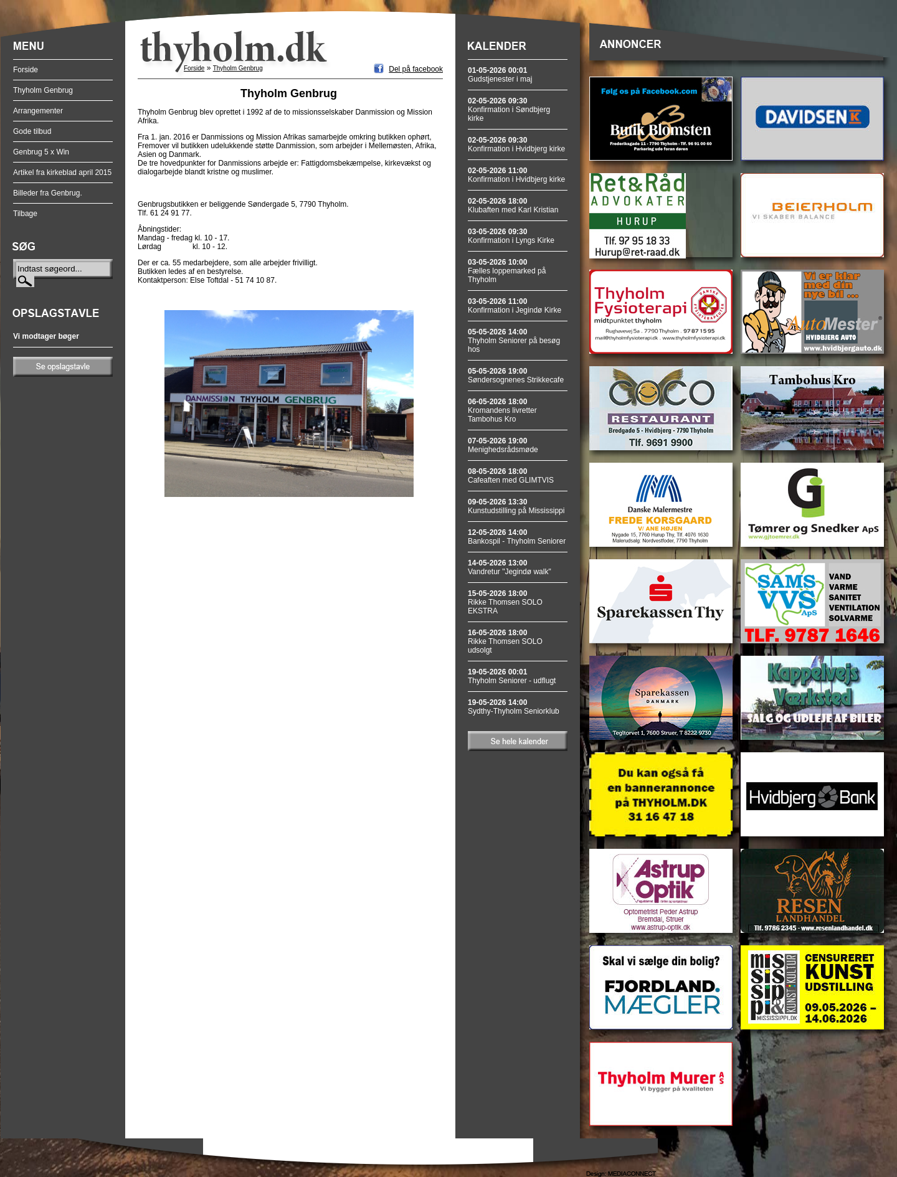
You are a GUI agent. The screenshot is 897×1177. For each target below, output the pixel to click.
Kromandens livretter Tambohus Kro (502, 410)
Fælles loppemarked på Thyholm (507, 271)
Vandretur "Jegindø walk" (509, 567)
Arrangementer (38, 110)
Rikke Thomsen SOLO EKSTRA (505, 602)
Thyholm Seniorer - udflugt (512, 676)
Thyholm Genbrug (43, 90)
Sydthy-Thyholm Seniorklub (513, 707)
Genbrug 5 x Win (41, 152)
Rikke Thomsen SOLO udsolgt (505, 641)
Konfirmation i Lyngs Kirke (511, 236)
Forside (25, 69)
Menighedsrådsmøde (503, 445)
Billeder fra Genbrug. (47, 193)
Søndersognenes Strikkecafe (516, 375)
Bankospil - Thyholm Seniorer (517, 537)
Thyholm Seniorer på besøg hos (514, 341)
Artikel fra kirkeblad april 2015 (62, 172)
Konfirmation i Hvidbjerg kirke (516, 144)
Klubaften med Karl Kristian (513, 205)
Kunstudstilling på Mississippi (516, 506)
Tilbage (25, 213)
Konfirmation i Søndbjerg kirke (509, 110)
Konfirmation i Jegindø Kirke (514, 305)
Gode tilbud (32, 131)
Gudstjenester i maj (500, 74)
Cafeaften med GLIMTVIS (511, 476)
